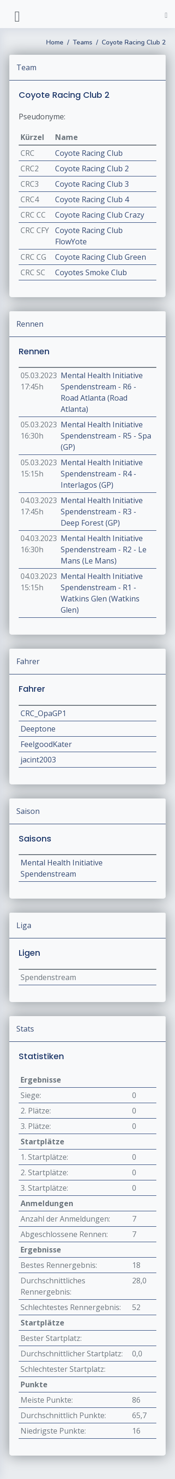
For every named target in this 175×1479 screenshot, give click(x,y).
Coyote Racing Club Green (100, 257)
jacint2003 (38, 759)
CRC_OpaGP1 (43, 713)
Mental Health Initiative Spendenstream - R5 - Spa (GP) (106, 435)
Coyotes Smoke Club (91, 272)
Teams (82, 42)
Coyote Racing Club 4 (92, 199)
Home (54, 42)
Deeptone (38, 729)
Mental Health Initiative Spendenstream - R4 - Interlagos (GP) (102, 473)
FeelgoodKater (46, 744)
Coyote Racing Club (89, 153)
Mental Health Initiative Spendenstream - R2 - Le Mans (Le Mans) (104, 549)
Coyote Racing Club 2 (134, 42)
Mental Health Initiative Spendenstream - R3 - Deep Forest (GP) (102, 511)
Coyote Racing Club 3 (92, 184)
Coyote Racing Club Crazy (99, 215)
